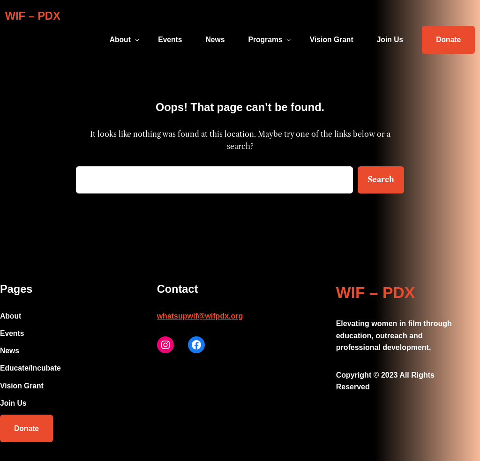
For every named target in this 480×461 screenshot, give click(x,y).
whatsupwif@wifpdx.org (200, 316)
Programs (265, 40)
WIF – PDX (32, 16)
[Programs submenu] (288, 39)
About (120, 40)
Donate (448, 40)
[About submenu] (137, 39)
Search (381, 179)
